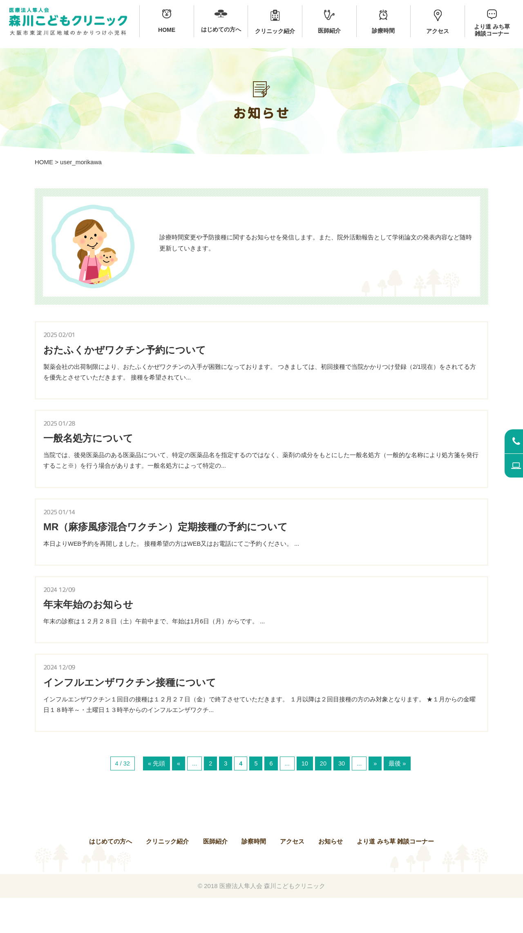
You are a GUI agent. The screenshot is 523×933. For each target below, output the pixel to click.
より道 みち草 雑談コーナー (395, 876)
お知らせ (330, 876)
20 (323, 798)
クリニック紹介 (167, 876)
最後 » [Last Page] (398, 798)
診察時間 (253, 876)
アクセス (292, 876)
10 (305, 798)
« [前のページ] (177, 798)
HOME (44, 161)
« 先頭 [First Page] (156, 798)
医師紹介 (215, 876)
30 (342, 798)
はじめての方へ (110, 876)
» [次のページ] (376, 798)
